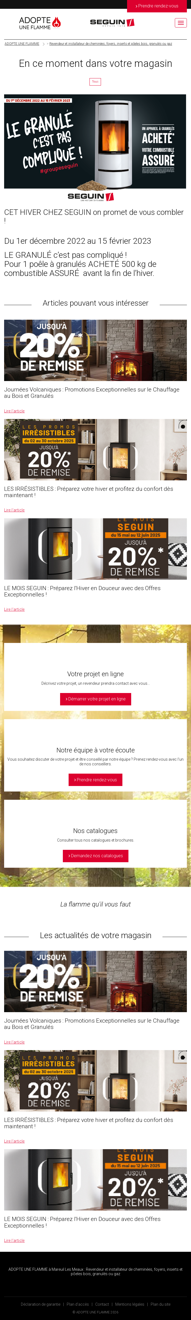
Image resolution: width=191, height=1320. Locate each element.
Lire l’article (14, 411)
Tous (95, 81)
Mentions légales (129, 1304)
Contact (102, 1304)
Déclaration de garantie (40, 1304)
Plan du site (160, 1304)
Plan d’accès (78, 1304)
